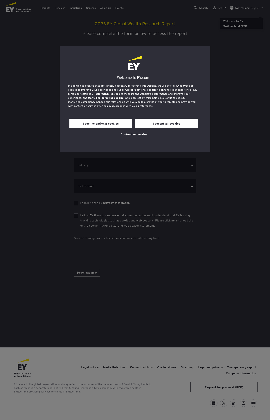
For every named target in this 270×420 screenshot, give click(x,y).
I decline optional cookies (101, 123)
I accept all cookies (166, 123)
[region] (135, 99)
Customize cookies (134, 134)
